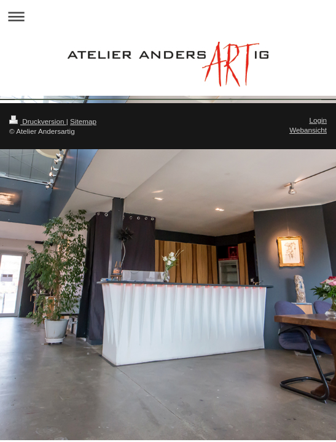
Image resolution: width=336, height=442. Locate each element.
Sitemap (83, 121)
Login (318, 120)
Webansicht (308, 130)
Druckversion (37, 121)
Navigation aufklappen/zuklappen (168, 16)
